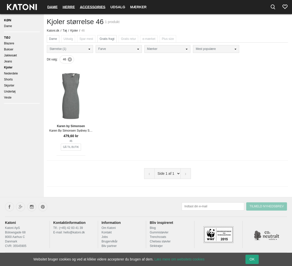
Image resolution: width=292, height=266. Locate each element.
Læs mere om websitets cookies (179, 259)
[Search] (273, 7)
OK (251, 259)
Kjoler (8, 67)
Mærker (138, 7)
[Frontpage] (22, 7)
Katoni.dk (53, 30)
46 (64, 59)
